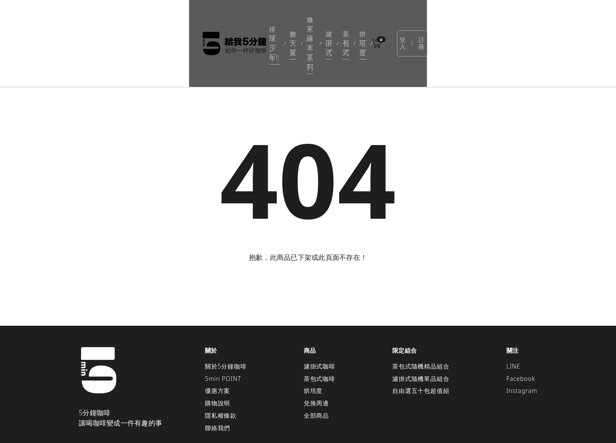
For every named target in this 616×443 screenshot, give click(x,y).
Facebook (520, 334)
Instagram (521, 346)
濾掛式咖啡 (319, 322)
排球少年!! (214, 21)
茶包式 (357, 21)
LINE (513, 322)
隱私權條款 (221, 371)
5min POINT (223, 334)
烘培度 (386, 21)
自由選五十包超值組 (420, 346)
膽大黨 (249, 21)
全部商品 (316, 371)
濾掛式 (327, 21)
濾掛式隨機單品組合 (420, 334)
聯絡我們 (217, 383)
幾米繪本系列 (288, 21)
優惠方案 (217, 346)
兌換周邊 (316, 358)
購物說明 (217, 358)
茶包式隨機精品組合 (420, 322)
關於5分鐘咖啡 (226, 322)
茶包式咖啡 (319, 334)
